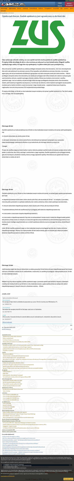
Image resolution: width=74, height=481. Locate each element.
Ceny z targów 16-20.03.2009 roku (11, 399)
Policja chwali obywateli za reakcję (10, 436)
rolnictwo (4, 392)
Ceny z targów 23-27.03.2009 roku (11, 398)
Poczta (60, 6)
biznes (19, 8)
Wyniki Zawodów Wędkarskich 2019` (12, 382)
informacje (4, 8)
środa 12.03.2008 (7, 403)
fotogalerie (48, 8)
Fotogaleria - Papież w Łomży (10, 426)
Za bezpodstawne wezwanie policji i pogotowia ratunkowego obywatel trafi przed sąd (23, 447)
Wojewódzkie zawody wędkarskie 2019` (12, 384)
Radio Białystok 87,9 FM (8, 361)
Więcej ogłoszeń (7, 322)
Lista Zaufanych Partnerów (7, 476)
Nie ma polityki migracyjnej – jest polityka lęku (14, 357)
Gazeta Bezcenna (6, 334)
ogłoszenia (12, 8)
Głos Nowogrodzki (7, 378)
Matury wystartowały (8, 338)
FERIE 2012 (5, 373)
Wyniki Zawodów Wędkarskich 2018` (12, 385)
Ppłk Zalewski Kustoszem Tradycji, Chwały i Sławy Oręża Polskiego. (19, 414)
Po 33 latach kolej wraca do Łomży (11, 340)
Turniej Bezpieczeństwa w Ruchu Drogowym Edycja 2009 (17, 377)
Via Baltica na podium (8, 350)
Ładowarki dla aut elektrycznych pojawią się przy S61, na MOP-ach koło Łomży (22, 348)
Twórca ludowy (6, 391)
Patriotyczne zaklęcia (8, 354)
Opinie (4, 352)
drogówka (4, 370)
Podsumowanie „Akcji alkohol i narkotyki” (13, 375)
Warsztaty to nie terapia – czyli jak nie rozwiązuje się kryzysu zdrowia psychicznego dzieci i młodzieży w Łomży (30, 359)
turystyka (56, 8)
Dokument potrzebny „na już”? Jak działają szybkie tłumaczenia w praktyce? (21, 440)
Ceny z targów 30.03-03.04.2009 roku (11, 396)
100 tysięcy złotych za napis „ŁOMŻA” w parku (13, 454)
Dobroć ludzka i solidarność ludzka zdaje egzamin (15, 412)
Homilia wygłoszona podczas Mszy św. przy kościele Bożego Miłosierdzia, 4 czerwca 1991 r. (25, 424)
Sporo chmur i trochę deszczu (9, 441)
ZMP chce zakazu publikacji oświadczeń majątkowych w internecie (18, 438)
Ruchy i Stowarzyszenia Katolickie (10, 419)
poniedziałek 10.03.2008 (8, 407)
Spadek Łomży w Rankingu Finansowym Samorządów (15, 448)
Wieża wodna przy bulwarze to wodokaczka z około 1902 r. (17, 341)
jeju (62, 8)
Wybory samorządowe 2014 (9, 431)
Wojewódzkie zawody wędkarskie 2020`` (12, 380)
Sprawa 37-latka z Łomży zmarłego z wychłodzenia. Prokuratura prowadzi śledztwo (23, 368)
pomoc (66, 8)
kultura (41, 8)
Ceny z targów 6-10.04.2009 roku (10, 394)
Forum (60, 3)
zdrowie (3, 11)
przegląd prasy (6, 401)
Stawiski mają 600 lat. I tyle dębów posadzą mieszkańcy (16, 366)
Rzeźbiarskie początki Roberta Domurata (13, 389)
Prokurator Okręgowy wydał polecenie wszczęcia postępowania (18, 364)
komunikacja (33, 8)
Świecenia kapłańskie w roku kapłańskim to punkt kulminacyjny (18, 417)
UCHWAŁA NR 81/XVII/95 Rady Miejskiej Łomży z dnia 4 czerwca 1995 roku (21, 428)
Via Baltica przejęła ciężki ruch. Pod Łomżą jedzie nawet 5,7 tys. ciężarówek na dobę (23, 345)
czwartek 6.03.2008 (7, 408)
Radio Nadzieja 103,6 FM (8, 410)
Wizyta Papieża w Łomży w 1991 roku (11, 421)
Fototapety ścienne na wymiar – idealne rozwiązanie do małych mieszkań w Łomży (22, 452)
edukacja (25, 8)
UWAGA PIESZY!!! (7, 371)
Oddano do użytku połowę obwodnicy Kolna (13, 363)
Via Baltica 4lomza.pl (7, 343)
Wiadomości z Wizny (7, 387)
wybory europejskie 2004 (8, 429)
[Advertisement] (37, 109)
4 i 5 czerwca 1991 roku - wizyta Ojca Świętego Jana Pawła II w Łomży (19, 422)
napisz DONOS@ (69, 0)
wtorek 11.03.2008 (7, 405)
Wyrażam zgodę (68, 479)
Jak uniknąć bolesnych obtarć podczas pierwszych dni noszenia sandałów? (21, 450)
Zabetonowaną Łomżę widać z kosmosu (12, 336)
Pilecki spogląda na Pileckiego (9, 445)
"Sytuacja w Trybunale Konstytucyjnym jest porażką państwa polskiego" (20, 443)
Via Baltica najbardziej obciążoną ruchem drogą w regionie (17, 347)
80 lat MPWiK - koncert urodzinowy (11, 415)
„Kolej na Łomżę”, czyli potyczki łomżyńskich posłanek (16, 355)
